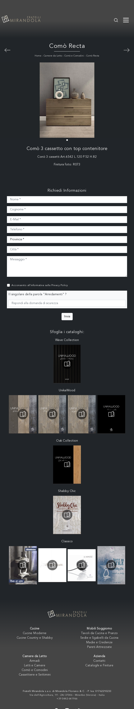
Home (38, 56)
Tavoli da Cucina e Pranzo (99, 633)
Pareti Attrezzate (99, 647)
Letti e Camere (34, 665)
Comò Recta (92, 56)
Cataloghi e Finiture (99, 665)
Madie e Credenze (99, 642)
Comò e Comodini (74, 56)
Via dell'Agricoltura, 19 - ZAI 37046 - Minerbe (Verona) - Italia (67, 695)
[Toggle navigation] (126, 19)
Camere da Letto (53, 56)
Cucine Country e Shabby (35, 637)
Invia (67, 316)
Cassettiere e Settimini (35, 674)
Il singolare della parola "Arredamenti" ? (37, 294)
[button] (67, 140)
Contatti (99, 661)
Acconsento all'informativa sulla (40, 285)
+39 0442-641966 (67, 698)
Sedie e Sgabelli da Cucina (99, 637)
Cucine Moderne (35, 633)
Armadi (35, 661)
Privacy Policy (59, 285)
